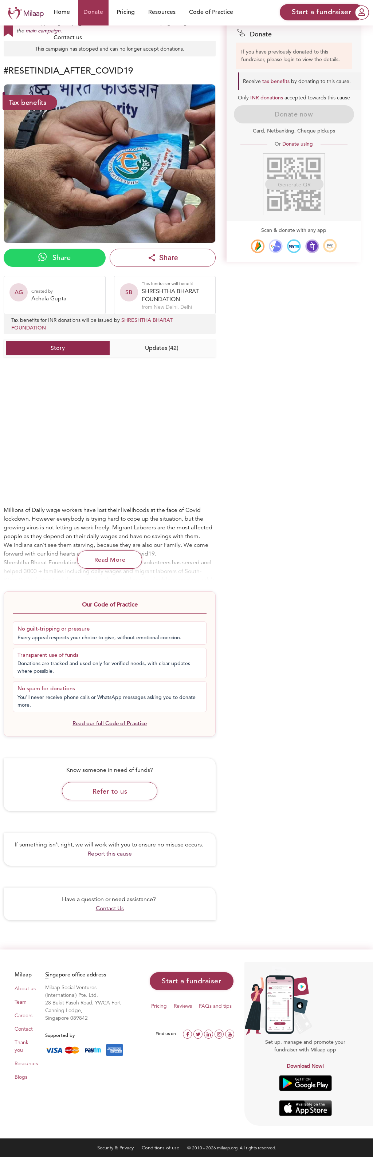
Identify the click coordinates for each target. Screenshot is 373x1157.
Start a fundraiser (191, 981)
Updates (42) (161, 348)
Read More (110, 560)
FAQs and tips (215, 1006)
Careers (23, 1015)
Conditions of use (161, 1148)
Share (54, 257)
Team (21, 1002)
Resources (162, 12)
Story (58, 348)
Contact (24, 1029)
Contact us (68, 37)
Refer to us (110, 791)
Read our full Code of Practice (109, 723)
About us (25, 988)
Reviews (183, 1006)
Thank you (21, 1046)
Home (62, 12)
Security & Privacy (116, 1148)
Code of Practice (211, 12)
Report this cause (110, 853)
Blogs (21, 1077)
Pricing (126, 12)
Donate (93, 12)
